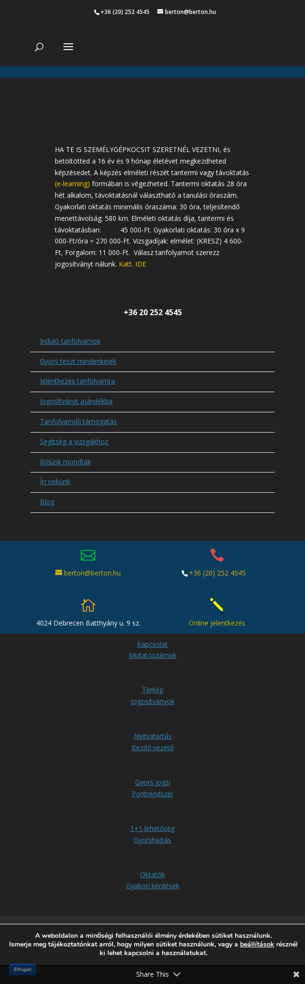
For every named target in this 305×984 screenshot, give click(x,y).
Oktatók (152, 874)
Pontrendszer (153, 793)
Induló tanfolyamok (70, 340)
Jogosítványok (153, 701)
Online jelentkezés (217, 622)
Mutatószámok (153, 655)
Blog (47, 501)
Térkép (153, 689)
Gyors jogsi (152, 782)
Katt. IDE (132, 263)
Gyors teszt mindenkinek (78, 361)
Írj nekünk (55, 481)
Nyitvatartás (153, 736)
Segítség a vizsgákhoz (74, 441)
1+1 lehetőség (152, 828)
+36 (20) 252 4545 (217, 572)
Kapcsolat (152, 644)
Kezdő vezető (153, 747)
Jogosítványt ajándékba (76, 401)
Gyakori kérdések (152, 885)
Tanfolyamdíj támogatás (78, 421)
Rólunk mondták (65, 461)
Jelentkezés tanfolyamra (77, 380)
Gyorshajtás (152, 839)
